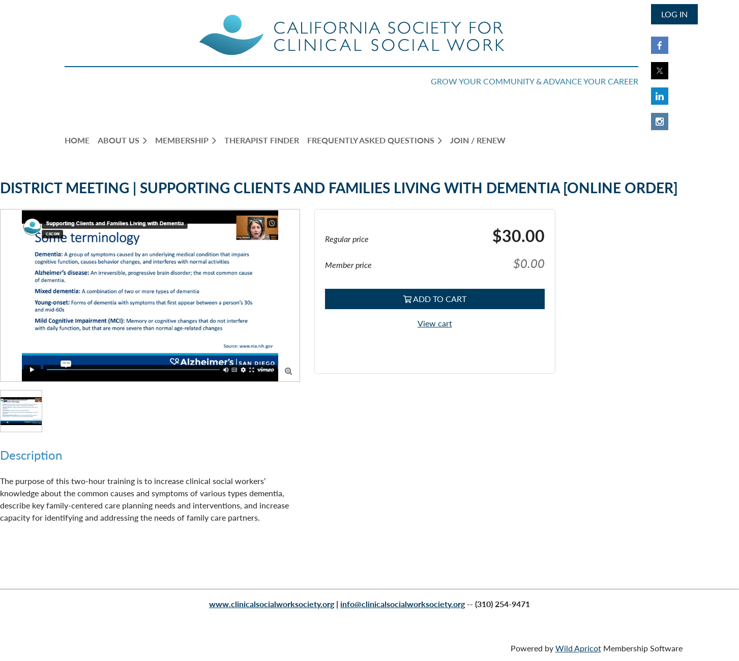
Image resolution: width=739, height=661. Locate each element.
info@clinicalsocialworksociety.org (402, 604)
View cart (435, 323)
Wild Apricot (578, 648)
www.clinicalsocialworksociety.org (271, 604)
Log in (674, 14)
